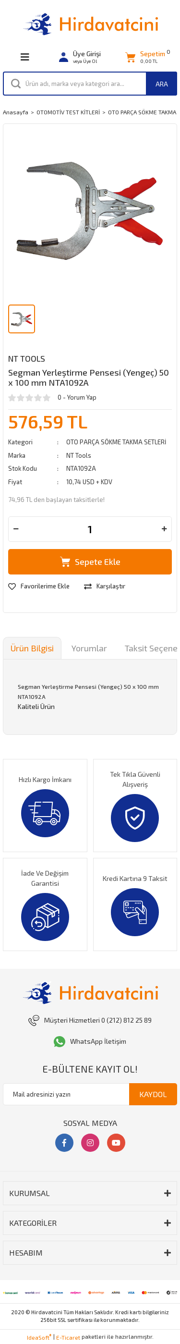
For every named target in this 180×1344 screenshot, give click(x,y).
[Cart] (145, 57)
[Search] (90, 84)
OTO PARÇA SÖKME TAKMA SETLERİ (116, 442)
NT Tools (26, 358)
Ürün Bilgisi (32, 648)
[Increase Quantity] (164, 529)
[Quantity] (90, 529)
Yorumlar (89, 648)
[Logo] (90, 24)
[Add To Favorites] (39, 586)
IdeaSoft (39, 1337)
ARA (162, 84)
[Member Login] (80, 57)
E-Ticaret (68, 1337)
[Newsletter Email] (90, 1094)
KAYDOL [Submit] (153, 1094)
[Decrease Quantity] (16, 529)
